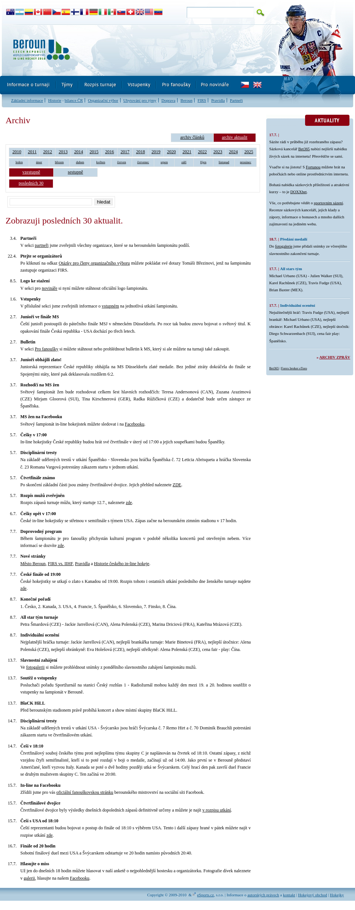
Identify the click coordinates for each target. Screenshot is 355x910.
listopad (224, 162)
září (184, 162)
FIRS (201, 100)
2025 (248, 151)
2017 (125, 151)
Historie (54, 100)
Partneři (236, 100)
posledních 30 (31, 183)
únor (39, 162)
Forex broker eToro (294, 368)
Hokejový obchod (312, 895)
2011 (32, 151)
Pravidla (218, 100)
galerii (29, 878)
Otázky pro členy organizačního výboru (94, 263)
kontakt (289, 895)
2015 (93, 151)
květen (100, 162)
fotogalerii (35, 667)
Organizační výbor (103, 100)
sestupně (75, 172)
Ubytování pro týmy (139, 100)
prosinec (245, 162)
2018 (140, 151)
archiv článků (192, 137)
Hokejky (337, 895)
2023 (217, 151)
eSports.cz (205, 895)
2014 (78, 151)
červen (121, 162)
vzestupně (31, 172)
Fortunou (313, 167)
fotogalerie (284, 246)
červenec (143, 162)
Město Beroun (32, 563)
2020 (171, 151)
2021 (186, 151)
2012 (47, 151)
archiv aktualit (234, 137)
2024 (233, 151)
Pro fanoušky (46, 349)
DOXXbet (298, 191)
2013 (63, 151)
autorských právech (263, 895)
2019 (156, 151)
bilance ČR (74, 100)
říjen (203, 162)
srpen (164, 162)
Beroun (186, 100)
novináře (49, 288)
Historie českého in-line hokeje (121, 563)
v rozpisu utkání (216, 810)
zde (129, 502)
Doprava (168, 100)
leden (19, 162)
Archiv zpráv (335, 357)
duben (80, 162)
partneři (41, 245)
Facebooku (135, 424)
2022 (202, 151)
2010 (16, 151)
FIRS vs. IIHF (60, 563)
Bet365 (304, 149)
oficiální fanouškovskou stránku (84, 792)
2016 (109, 151)
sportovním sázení (328, 203)
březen (59, 162)
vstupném (110, 306)
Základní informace (27, 100)
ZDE (177, 484)
